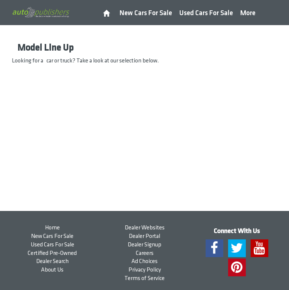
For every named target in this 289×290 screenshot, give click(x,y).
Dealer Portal (144, 236)
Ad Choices (144, 261)
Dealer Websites (145, 227)
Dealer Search (52, 261)
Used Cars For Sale (206, 13)
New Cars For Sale (146, 13)
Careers (145, 253)
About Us (52, 269)
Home (52, 227)
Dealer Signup (144, 244)
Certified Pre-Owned (52, 253)
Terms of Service (144, 278)
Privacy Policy (144, 269)
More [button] (247, 13)
